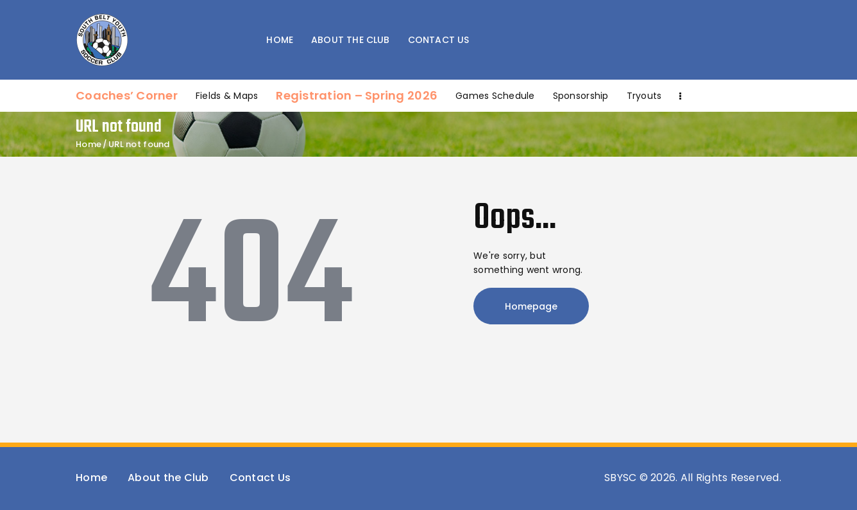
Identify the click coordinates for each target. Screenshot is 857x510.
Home (88, 144)
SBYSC (620, 477)
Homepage (531, 306)
